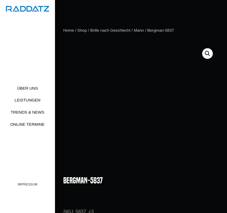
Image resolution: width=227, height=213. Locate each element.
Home (68, 30)
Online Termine (27, 124)
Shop (82, 30)
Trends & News (27, 112)
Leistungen (27, 100)
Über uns (27, 88)
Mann (139, 30)
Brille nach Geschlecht (110, 30)
